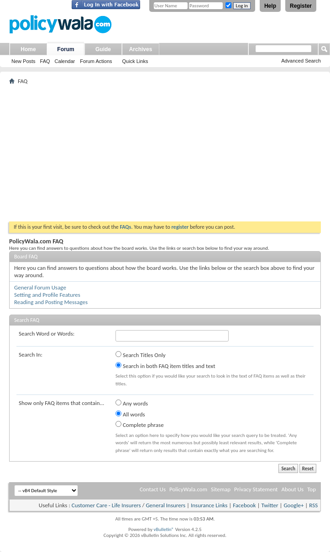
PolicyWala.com (188, 489)
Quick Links (135, 61)
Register (301, 6)
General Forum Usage (40, 287)
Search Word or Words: (46, 333)
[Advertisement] (165, 153)
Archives (140, 49)
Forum (65, 49)
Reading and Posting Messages (51, 302)
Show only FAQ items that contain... (61, 403)
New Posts (23, 61)
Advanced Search (301, 60)
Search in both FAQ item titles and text (165, 365)
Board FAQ (25, 256)
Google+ (293, 505)
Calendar (65, 61)
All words (130, 414)
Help (270, 6)
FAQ (45, 61)
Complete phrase (139, 424)
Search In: (30, 354)
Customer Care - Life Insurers (106, 505)
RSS (313, 505)
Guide (103, 49)
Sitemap (220, 489)
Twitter (269, 505)
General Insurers (165, 505)
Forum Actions (96, 61)
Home (28, 49)
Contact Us (153, 489)
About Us (292, 489)
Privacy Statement (256, 489)
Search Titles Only (140, 354)
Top (311, 489)
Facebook (244, 505)
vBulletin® (163, 529)
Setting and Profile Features (47, 294)
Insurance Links (209, 505)
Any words (131, 403)
